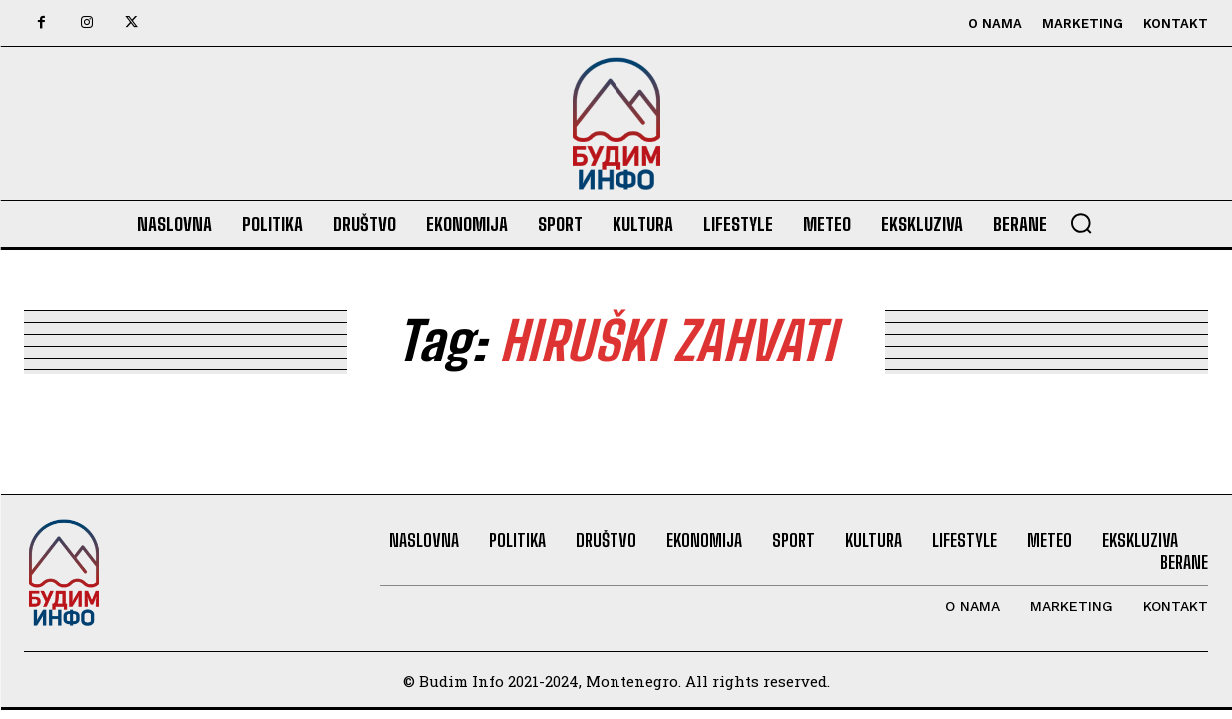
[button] (1081, 223)
